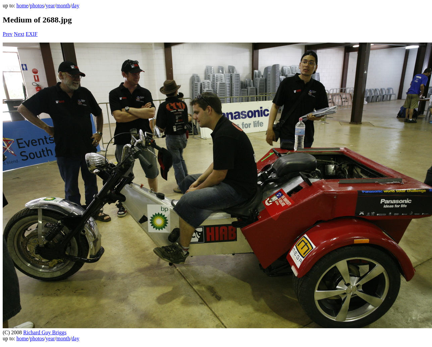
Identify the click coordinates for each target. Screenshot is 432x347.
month (63, 5)
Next (19, 34)
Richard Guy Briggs (44, 332)
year (50, 5)
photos (37, 5)
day (75, 5)
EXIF (31, 34)
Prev (7, 34)
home (22, 5)
